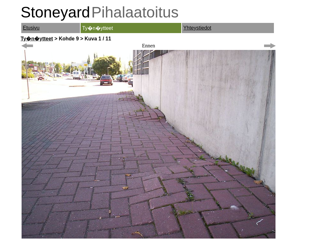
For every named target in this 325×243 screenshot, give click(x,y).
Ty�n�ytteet (37, 38)
